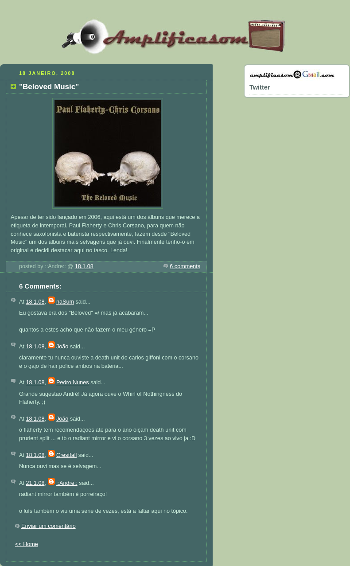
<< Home (26, 544)
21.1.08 (35, 483)
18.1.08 (84, 266)
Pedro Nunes (72, 382)
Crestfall (66, 455)
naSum (65, 302)
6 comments (185, 266)
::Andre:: (67, 483)
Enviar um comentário (48, 526)
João (62, 347)
